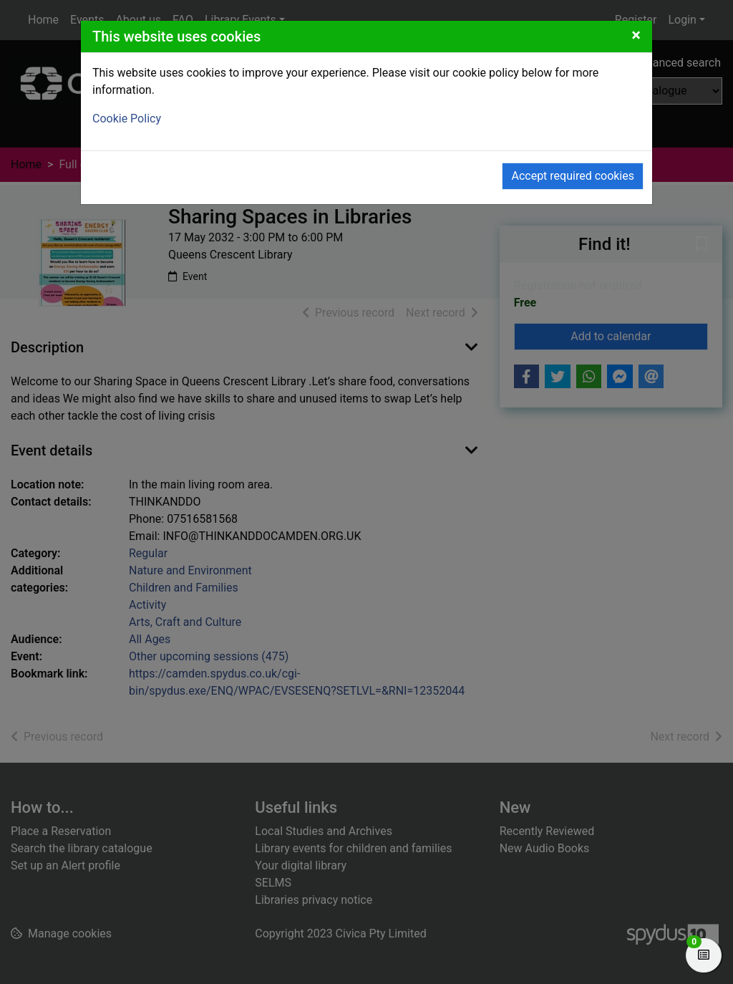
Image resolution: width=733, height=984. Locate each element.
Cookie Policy (126, 118)
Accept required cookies (572, 176)
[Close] (636, 35)
